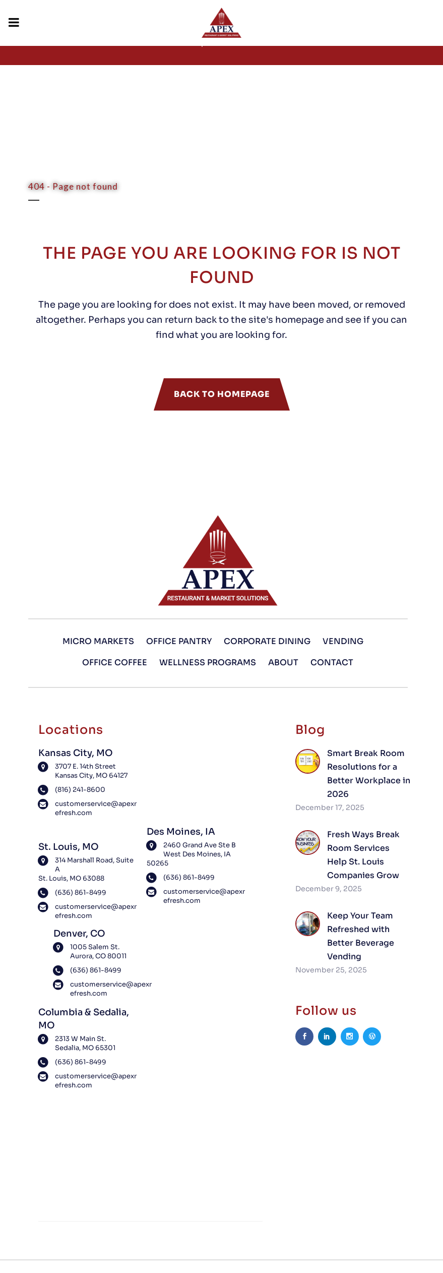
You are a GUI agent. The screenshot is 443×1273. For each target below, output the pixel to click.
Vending (343, 641)
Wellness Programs (207, 662)
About (283, 662)
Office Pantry (179, 641)
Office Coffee (114, 662)
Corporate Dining (267, 641)
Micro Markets (98, 641)
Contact (331, 662)
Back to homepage (222, 394)
